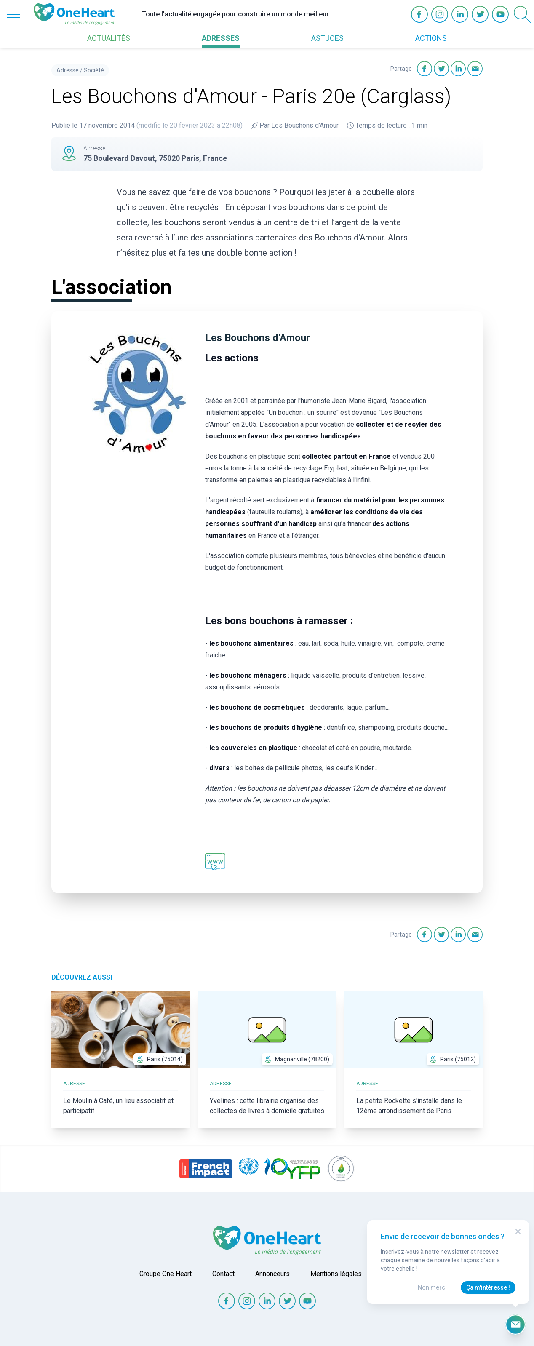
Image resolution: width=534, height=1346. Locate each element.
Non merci (432, 1287)
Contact (223, 1274)
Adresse (67, 70)
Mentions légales (336, 1274)
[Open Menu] (13, 14)
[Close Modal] (518, 1231)
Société (94, 70)
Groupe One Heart (165, 1274)
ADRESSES (221, 38)
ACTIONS (431, 38)
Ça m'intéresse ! (488, 1287)
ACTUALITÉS (108, 38)
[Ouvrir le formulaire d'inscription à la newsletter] (515, 1324)
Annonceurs (272, 1274)
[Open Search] (522, 14)
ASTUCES (327, 38)
